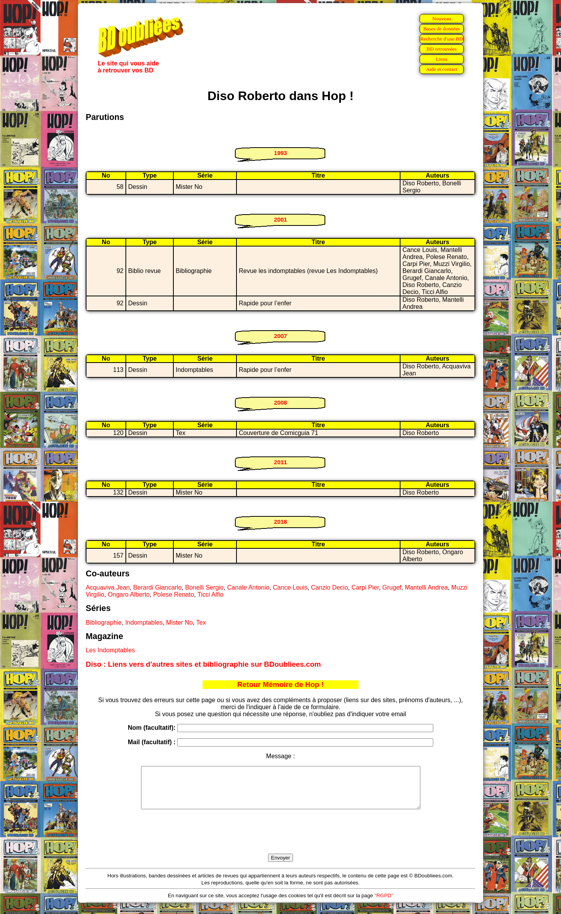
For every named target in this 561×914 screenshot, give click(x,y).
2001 (280, 219)
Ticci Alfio (211, 594)
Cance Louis (290, 587)
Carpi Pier (365, 587)
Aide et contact (441, 69)
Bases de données (441, 29)
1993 (280, 153)
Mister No (179, 622)
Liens (442, 59)
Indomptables (143, 622)
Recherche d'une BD (441, 39)
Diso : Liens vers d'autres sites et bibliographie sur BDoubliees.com (203, 664)
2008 (280, 402)
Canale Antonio (248, 587)
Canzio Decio (329, 587)
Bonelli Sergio (204, 587)
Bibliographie (104, 622)
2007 (280, 336)
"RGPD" (383, 904)
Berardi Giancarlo (157, 587)
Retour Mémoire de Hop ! (280, 684)
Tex (201, 622)
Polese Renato (173, 594)
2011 (280, 462)
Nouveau (441, 18)
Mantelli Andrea (426, 587)
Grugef (391, 587)
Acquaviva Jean (108, 587)
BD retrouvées (442, 49)
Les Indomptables (110, 650)
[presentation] (280, 840)
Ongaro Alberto (129, 594)
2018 (280, 521)
